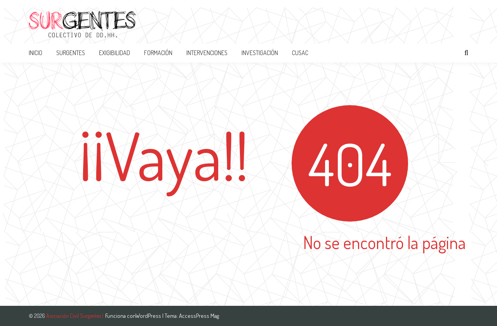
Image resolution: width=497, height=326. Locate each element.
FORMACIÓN (158, 53)
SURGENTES (70, 53)
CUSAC (300, 53)
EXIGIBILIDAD (114, 53)
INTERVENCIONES (207, 53)
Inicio (35, 53)
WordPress (149, 315)
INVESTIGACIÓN (260, 53)
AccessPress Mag (199, 315)
